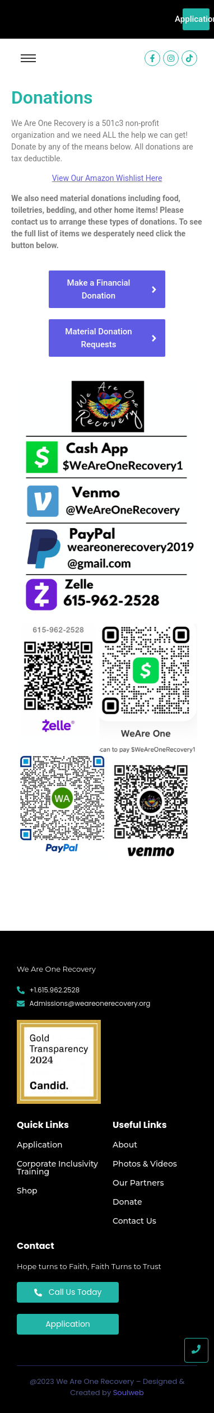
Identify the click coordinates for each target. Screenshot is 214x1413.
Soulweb (128, 1392)
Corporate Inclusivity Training (57, 1168)
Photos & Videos (145, 1164)
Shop (27, 1191)
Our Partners (138, 1183)
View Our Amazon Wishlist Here (107, 178)
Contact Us (134, 1221)
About (125, 1145)
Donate (127, 1202)
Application (40, 1145)
